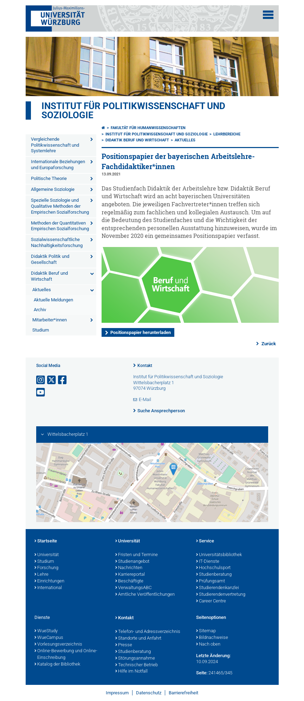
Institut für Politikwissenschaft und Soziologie (133, 110)
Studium (40, 330)
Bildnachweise (212, 638)
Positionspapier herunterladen (140, 332)
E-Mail (145, 399)
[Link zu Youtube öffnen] (41, 392)
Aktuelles (41, 289)
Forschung (46, 568)
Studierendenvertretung (220, 595)
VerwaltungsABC (133, 588)
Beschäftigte (129, 581)
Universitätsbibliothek (219, 555)
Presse (123, 645)
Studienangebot (132, 562)
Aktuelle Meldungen (53, 299)
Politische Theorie (49, 178)
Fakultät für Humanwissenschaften (148, 128)
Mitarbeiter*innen (49, 319)
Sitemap (206, 631)
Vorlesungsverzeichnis (58, 644)
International (48, 588)
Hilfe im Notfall (131, 671)
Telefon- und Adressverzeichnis (147, 632)
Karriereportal (130, 575)
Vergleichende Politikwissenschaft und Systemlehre (55, 145)
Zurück (268, 343)
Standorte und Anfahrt (138, 638)
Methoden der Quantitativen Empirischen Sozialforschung (60, 226)
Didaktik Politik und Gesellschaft (50, 259)
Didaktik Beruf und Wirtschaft (49, 276)
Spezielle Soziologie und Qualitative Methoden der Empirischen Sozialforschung (60, 206)
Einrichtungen (49, 581)
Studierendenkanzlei (217, 588)
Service (205, 541)
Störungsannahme (135, 658)
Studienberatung (214, 575)
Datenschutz (148, 692)
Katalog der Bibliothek (57, 664)
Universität (46, 555)
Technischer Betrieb (136, 665)
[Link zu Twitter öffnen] (52, 380)
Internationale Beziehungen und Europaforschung (58, 164)
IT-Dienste (207, 562)
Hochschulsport (213, 568)
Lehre (41, 575)
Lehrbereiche (226, 134)
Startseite (45, 541)
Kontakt (144, 365)
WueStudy (46, 631)
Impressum (117, 692)
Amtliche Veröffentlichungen (145, 595)
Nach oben (208, 644)
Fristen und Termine (136, 555)
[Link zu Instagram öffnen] (41, 380)
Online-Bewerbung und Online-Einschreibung (65, 654)
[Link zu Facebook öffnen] (63, 380)
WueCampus (48, 638)
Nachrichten (128, 568)
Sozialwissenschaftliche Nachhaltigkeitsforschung (57, 242)
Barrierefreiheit (183, 692)
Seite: (201, 672)
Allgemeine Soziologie (53, 189)
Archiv (40, 309)
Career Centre (211, 601)
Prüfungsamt (210, 581)
